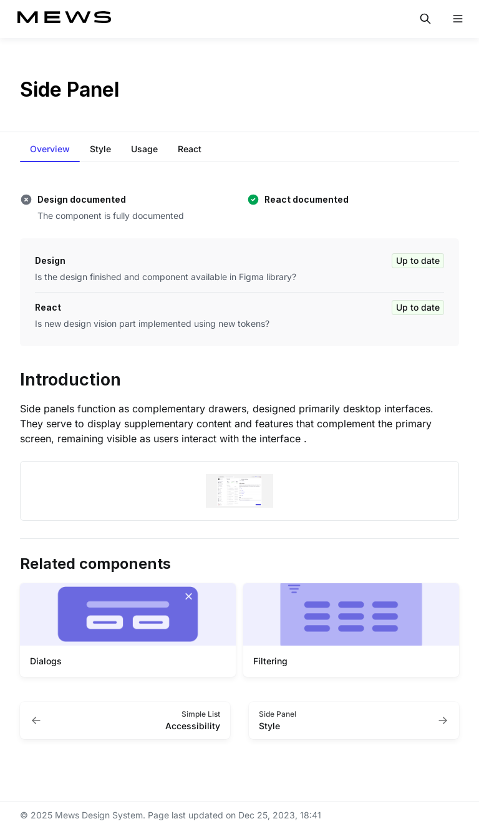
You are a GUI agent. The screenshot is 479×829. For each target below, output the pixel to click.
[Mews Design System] (64, 19)
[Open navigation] (458, 18)
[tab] (50, 149)
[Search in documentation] (425, 18)
